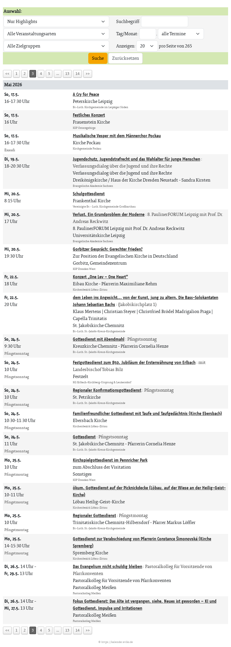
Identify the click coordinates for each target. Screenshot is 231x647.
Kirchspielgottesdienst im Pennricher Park (110, 460)
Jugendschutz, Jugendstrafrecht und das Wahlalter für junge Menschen (136, 159)
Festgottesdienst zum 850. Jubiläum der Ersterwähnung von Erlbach (134, 362)
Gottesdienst (84, 437)
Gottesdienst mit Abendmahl (98, 339)
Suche (98, 58)
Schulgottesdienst (89, 194)
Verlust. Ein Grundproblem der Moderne (108, 214)
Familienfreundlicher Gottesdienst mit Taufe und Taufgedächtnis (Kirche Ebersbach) (147, 413)
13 (67, 73)
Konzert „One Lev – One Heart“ (100, 277)
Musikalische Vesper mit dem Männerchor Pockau (117, 136)
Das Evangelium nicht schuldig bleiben (107, 566)
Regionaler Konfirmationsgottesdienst (107, 390)
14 (77, 73)
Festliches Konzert (89, 115)
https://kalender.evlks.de (117, 642)
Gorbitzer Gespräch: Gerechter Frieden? (107, 249)
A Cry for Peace (86, 94)
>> (88, 73)
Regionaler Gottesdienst (94, 515)
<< (7, 73)
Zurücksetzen (125, 58)
